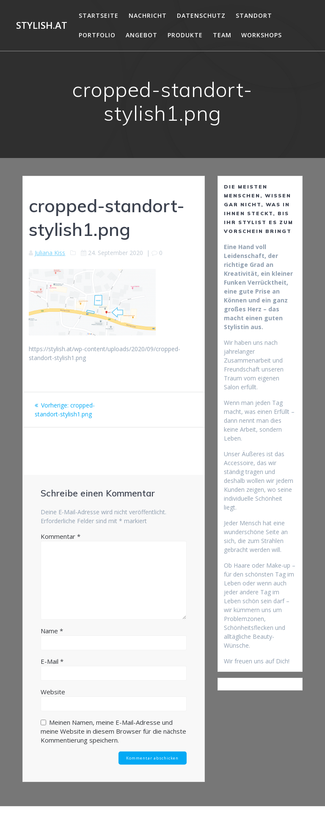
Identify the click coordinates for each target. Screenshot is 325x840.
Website (53, 692)
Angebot (141, 35)
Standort (254, 15)
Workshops (261, 35)
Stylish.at (41, 25)
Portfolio (97, 35)
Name (52, 631)
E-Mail (52, 661)
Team (222, 35)
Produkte (185, 35)
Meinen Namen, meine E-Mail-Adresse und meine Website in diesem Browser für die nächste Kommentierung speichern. (113, 731)
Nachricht (148, 15)
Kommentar (60, 536)
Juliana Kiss (50, 253)
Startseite (98, 15)
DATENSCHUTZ (201, 15)
